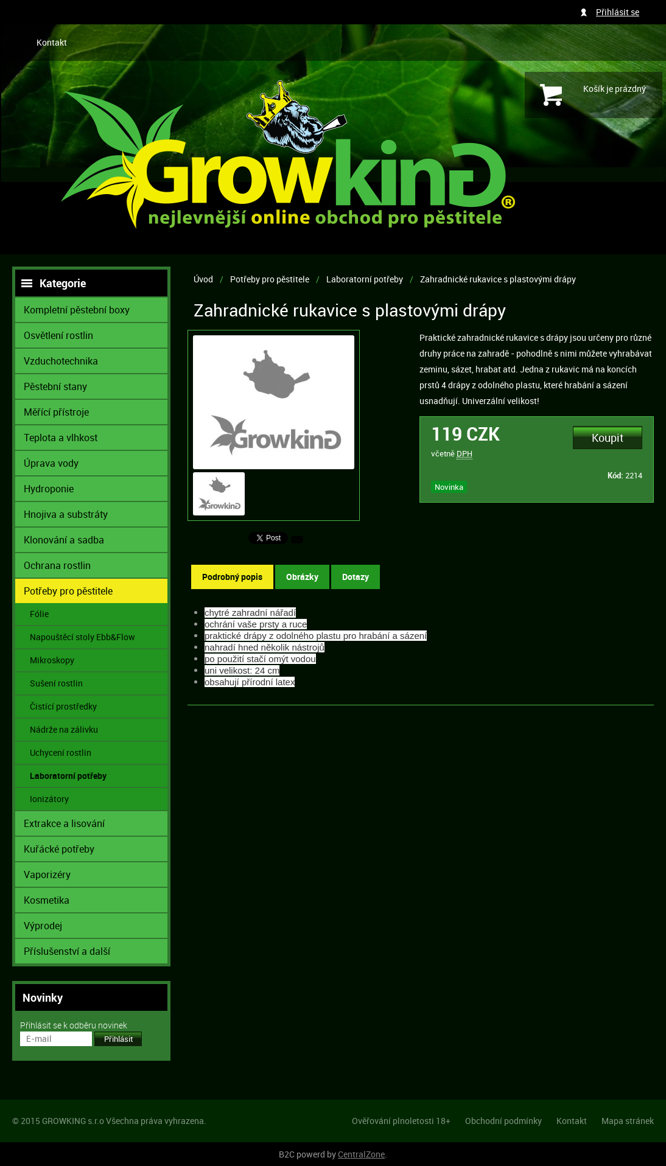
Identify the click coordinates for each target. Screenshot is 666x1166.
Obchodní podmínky (503, 1120)
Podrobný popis (232, 576)
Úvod (203, 279)
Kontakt (52, 42)
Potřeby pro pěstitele (269, 279)
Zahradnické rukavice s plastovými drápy (498, 279)
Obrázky (302, 576)
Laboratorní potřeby (364, 279)
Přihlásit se (617, 12)
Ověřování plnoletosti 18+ (401, 1120)
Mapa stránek (627, 1120)
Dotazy (355, 576)
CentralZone (361, 1154)
